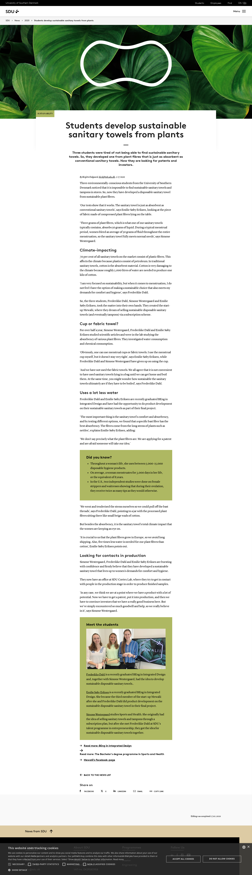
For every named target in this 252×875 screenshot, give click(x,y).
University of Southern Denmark (22, 2)
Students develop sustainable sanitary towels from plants (64, 20)
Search (223, 11)
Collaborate (80, 11)
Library (96, 11)
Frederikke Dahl (96, 663)
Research (53, 11)
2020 (27, 20)
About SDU (111, 11)
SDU (8, 20)
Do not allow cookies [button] (222, 858)
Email (138, 780)
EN (244, 2)
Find (230, 3)
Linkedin (119, 780)
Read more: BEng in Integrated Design (106, 734)
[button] (9, 864)
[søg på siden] (200, 11)
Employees (216, 3)
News (66, 11)
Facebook (87, 780)
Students (199, 3)
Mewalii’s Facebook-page (97, 748)
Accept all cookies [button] (183, 859)
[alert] (126, 859)
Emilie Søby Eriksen (98, 681)
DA (239, 2)
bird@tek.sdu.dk (106, 166)
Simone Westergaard (99, 703)
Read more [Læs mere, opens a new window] (118, 859)
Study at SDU (35, 11)
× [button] (248, 847)
